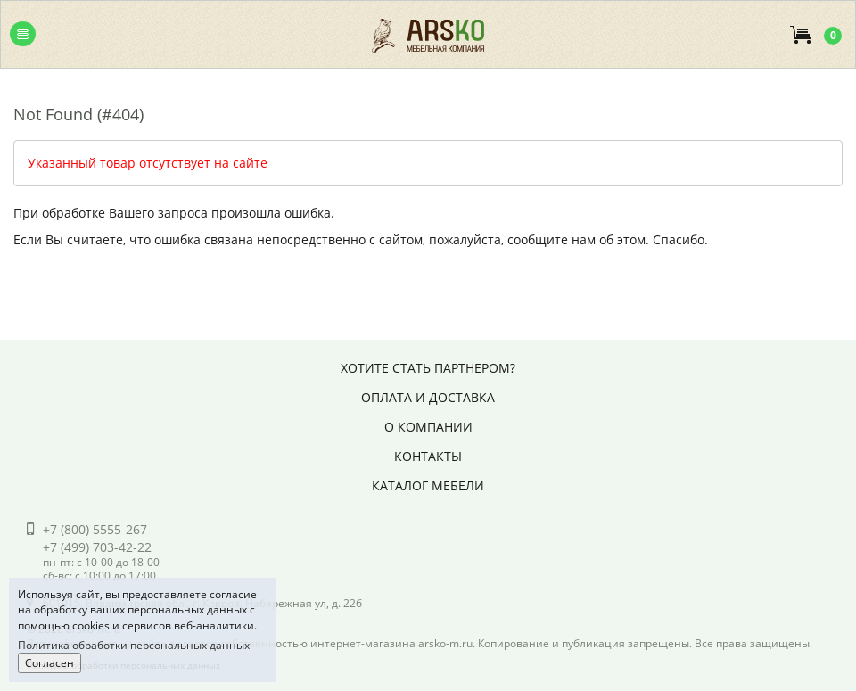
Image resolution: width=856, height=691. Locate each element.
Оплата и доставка (428, 397)
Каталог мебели (428, 485)
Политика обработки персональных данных (134, 645)
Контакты (428, 456)
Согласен (49, 662)
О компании (428, 426)
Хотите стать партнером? (428, 367)
